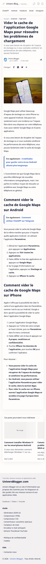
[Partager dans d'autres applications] (26, 67)
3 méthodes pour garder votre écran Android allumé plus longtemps (21, 162)
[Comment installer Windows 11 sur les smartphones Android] (20, 430)
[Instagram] (39, 11)
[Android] (14, 11)
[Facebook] (23, 11)
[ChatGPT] (5, 11)
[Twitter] (14, 501)
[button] (34, 4)
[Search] (42, 4)
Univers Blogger (13, 3)
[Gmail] (31, 11)
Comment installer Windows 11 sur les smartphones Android (18, 443)
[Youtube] (22, 501)
